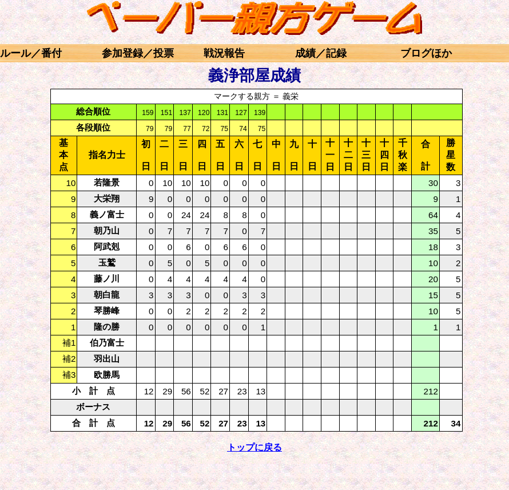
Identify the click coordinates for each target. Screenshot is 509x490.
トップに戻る (254, 447)
